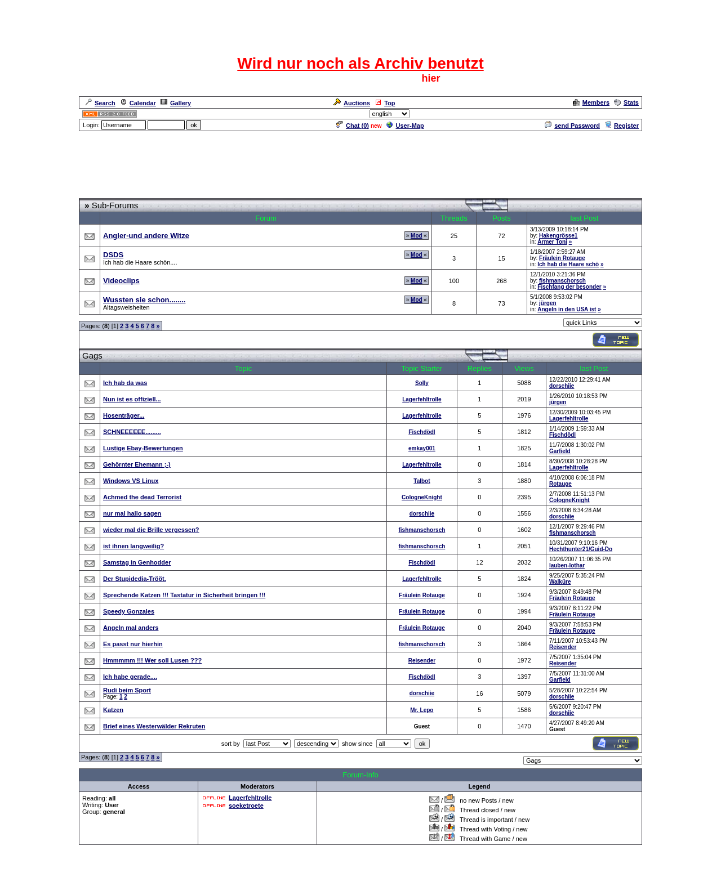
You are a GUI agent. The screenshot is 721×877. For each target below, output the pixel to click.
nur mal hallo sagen (132, 513)
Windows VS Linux (130, 480)
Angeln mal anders (130, 627)
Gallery (176, 103)
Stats (626, 102)
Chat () (352, 125)
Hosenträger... (123, 415)
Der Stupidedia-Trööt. (134, 578)
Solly (422, 383)
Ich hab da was (125, 382)
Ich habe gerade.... (130, 676)
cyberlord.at (422, 869)
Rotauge (560, 484)
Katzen (113, 709)
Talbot (421, 481)
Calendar (138, 103)
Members (591, 102)
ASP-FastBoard (334, 869)
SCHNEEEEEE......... (132, 431)
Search (100, 103)
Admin (628, 113)
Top (385, 103)
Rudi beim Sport (127, 690)
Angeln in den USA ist (566, 309)
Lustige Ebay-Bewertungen (143, 448)
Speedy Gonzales (128, 611)
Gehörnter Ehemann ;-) (137, 464)
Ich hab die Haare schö (568, 264)
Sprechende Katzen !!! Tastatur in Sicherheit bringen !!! (184, 595)
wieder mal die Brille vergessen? (151, 529)
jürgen (548, 303)
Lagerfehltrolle (421, 399)
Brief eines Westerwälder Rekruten (154, 726)
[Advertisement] (360, 157)
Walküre (560, 582)
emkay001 (421, 448)
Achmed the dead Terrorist (142, 497)
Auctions (351, 103)
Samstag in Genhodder (137, 562)
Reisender (562, 647)
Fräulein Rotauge (562, 258)
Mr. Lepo (421, 710)
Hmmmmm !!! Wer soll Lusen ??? (152, 660)
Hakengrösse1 (558, 235)
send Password (572, 125)
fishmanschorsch (562, 281)
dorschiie (561, 386)
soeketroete (246, 805)
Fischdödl (421, 432)
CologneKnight (422, 497)
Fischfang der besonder (569, 287)
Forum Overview (103, 193)
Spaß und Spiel (156, 193)
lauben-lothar (567, 565)
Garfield (560, 451)
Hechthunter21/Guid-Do (580, 549)
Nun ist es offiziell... (132, 399)
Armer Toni (552, 242)
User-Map (405, 125)
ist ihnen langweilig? (133, 546)
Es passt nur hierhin (133, 644)
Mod (416, 235)
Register (621, 125)
